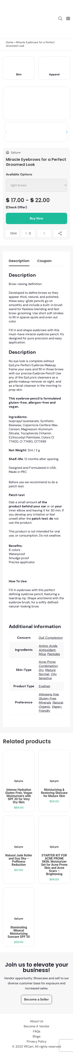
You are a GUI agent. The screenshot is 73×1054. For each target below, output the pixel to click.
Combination (48, 666)
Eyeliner (44, 686)
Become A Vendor (36, 1026)
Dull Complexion (51, 638)
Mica (42, 654)
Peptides (53, 654)
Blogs (36, 1036)
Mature (50, 670)
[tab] (19, 261)
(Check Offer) (16, 207)
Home (9, 42)
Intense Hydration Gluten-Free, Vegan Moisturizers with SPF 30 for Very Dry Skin (18, 796)
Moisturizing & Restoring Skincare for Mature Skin (54, 793)
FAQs (36, 1031)
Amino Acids (48, 646)
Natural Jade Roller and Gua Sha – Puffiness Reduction (18, 860)
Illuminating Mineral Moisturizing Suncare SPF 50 (19, 932)
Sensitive (45, 678)
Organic (44, 707)
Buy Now (36, 218)
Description (19, 260)
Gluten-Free (47, 698)
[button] (66, 132)
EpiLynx (18, 781)
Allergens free (49, 694)
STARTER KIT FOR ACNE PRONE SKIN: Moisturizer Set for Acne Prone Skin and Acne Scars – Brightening (54, 864)
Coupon (44, 260)
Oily (53, 674)
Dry (41, 670)
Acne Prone (47, 662)
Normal (44, 674)
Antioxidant (47, 650)
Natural (58, 702)
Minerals (45, 702)
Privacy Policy (37, 1041)
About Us (36, 1021)
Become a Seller (36, 999)
